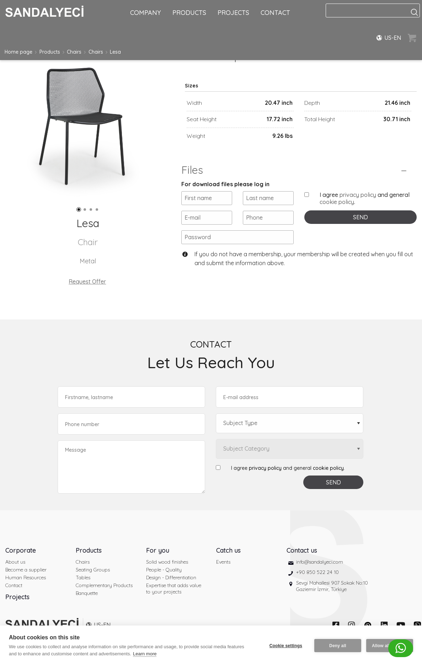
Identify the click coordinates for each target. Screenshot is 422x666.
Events (223, 562)
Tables (83, 577)
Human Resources (25, 577)
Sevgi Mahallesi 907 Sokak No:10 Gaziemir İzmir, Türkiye (332, 586)
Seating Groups (93, 569)
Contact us (302, 550)
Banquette (87, 593)
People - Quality (164, 569)
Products (49, 52)
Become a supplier (26, 569)
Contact (13, 585)
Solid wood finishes (167, 562)
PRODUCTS (189, 13)
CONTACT (275, 13)
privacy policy (358, 194)
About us (15, 562)
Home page (18, 52)
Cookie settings (285, 645)
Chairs (74, 52)
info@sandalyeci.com (319, 562)
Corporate (20, 550)
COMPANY (145, 13)
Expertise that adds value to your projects (173, 588)
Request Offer (87, 281)
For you (157, 550)
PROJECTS (233, 13)
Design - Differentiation (171, 577)
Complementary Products (104, 585)
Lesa (115, 52)
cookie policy (337, 201)
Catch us (228, 550)
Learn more (144, 653)
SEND (360, 217)
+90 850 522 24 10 (317, 572)
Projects (17, 597)
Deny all (337, 645)
